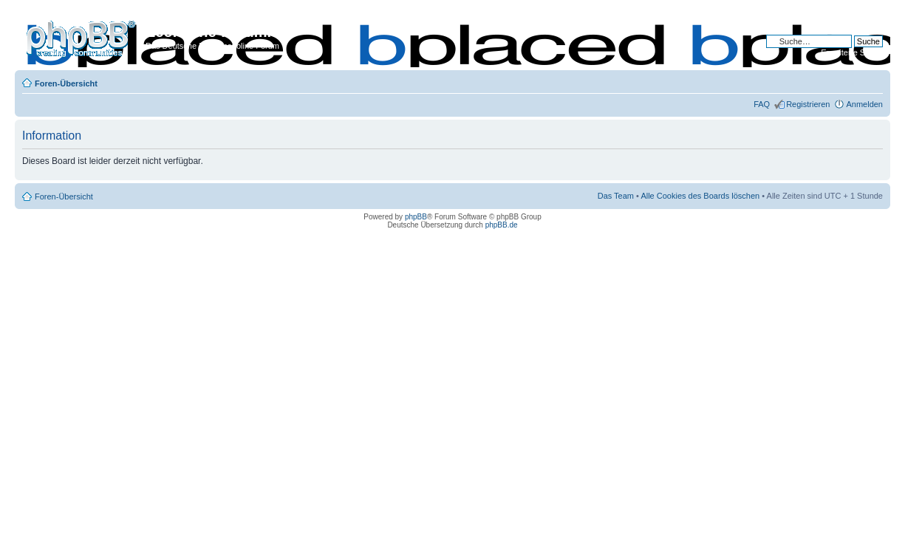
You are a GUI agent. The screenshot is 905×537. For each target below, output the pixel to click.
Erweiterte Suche (852, 52)
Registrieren (808, 104)
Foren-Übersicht (66, 83)
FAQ (762, 104)
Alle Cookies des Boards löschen (700, 195)
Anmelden (864, 104)
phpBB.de (501, 225)
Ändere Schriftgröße (872, 80)
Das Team (616, 195)
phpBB (416, 217)
